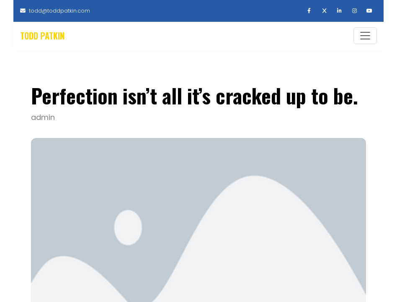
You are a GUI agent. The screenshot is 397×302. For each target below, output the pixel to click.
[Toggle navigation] (365, 36)
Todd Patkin (42, 36)
